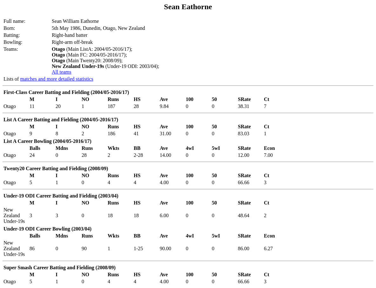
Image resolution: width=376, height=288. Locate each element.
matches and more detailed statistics (56, 79)
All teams (61, 72)
